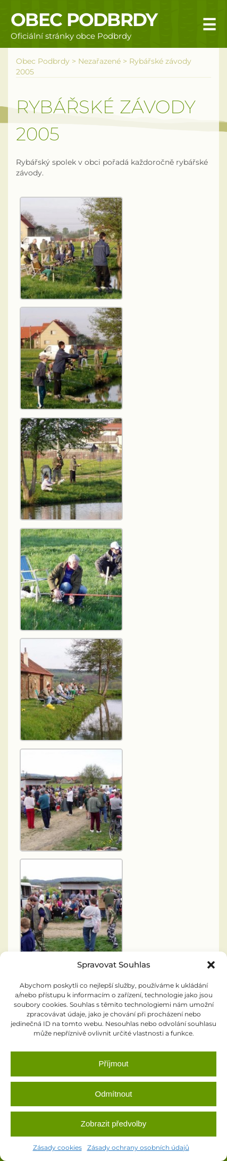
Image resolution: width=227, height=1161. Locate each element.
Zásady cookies (57, 1147)
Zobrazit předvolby (113, 1123)
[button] (211, 965)
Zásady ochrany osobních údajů (138, 1147)
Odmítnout (113, 1093)
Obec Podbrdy (84, 20)
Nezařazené (99, 61)
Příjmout (114, 1063)
